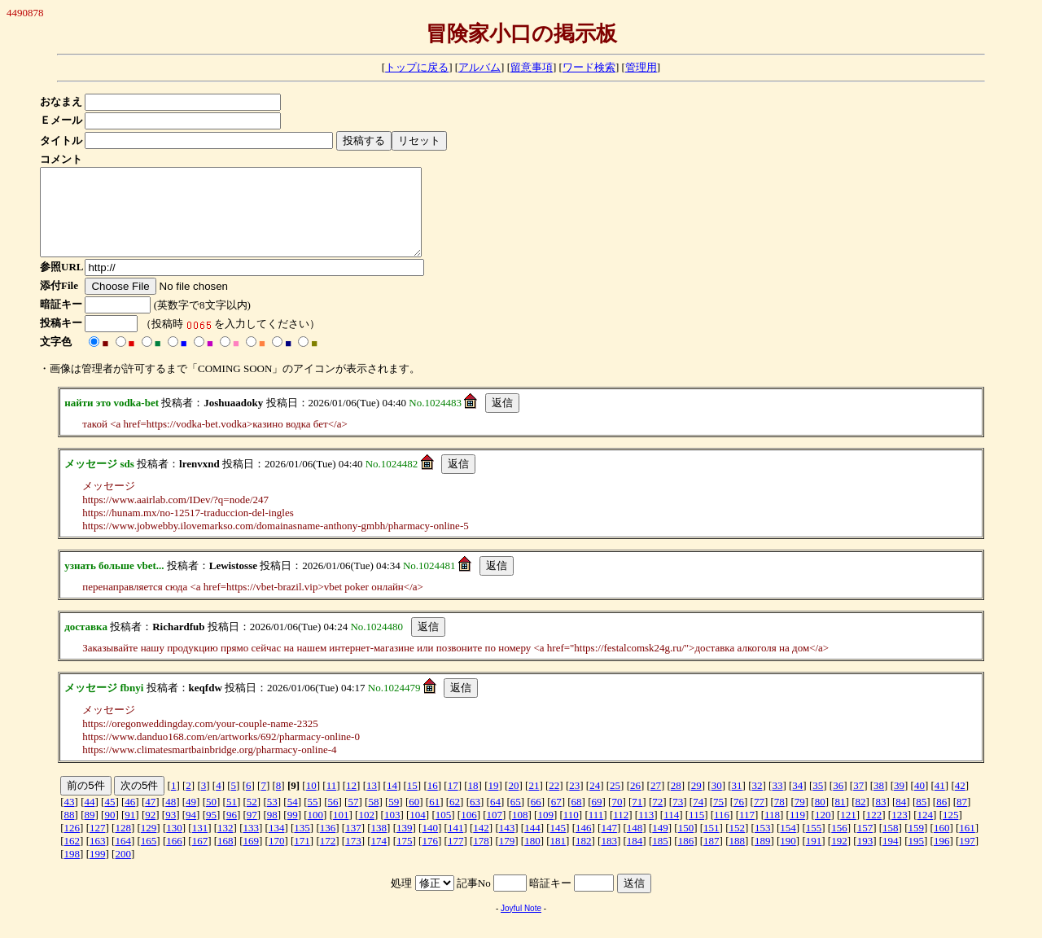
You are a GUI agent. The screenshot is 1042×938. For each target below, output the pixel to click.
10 (311, 802)
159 (916, 845)
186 (686, 858)
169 (251, 858)
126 (72, 845)
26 (635, 802)
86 (941, 819)
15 (412, 802)
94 (191, 832)
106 (469, 832)
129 (149, 845)
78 (779, 819)
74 (698, 819)
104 (417, 832)
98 (272, 832)
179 (507, 858)
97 (252, 832)
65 (515, 819)
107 (495, 832)
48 (170, 819)
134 (277, 845)
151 (711, 845)
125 (951, 832)
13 (371, 802)
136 (328, 845)
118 (772, 832)
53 (272, 819)
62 (454, 819)
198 (72, 871)
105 (444, 832)
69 (597, 819)
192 (839, 858)
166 (174, 858)
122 (874, 832)
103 (392, 832)
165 (149, 858)
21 (533, 802)
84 (900, 819)
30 (716, 802)
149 (660, 845)
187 (711, 858)
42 (960, 802)
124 (925, 832)
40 (919, 802)
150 (686, 845)
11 (331, 802)
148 (635, 845)
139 (404, 845)
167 (200, 858)
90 (109, 832)
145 (558, 845)
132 (225, 845)
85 (921, 819)
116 (721, 832)
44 (89, 819)
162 (72, 858)
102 (366, 832)
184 (635, 858)
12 (351, 802)
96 (231, 832)
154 (788, 845)
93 (170, 832)
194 (890, 858)
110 (571, 832)
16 (432, 802)
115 (696, 832)
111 (596, 832)
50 (211, 819)
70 (616, 819)
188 (737, 858)
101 (341, 832)
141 (456, 845)
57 (353, 819)
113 (646, 832)
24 (594, 802)
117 (747, 832)
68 (576, 819)
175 (404, 858)
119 (797, 832)
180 (532, 858)
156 (839, 845)
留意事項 (531, 67)
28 (676, 802)
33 (777, 802)
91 (130, 832)
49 (191, 819)
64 (495, 819)
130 (174, 845)
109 (545, 832)
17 (453, 802)
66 (536, 819)
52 (252, 819)
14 (392, 802)
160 (942, 845)
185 (660, 858)
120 (823, 832)
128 (123, 845)
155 (814, 845)
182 (584, 858)
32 (757, 802)
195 (916, 858)
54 (292, 819)
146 (584, 845)
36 (838, 802)
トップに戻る (417, 67)
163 (98, 858)
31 (737, 802)
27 (655, 802)
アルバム (479, 67)
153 (763, 845)
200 (123, 871)
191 (814, 858)
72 (657, 819)
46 (130, 819)
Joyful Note (521, 925)
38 (878, 802)
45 (109, 819)
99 (292, 832)
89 (89, 832)
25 (615, 802)
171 (302, 858)
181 (558, 858)
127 (98, 845)
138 (379, 845)
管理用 (641, 67)
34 (797, 802)
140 (430, 845)
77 (759, 819)
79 (800, 819)
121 (848, 832)
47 (150, 819)
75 (718, 819)
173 (353, 858)
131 (200, 845)
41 (940, 802)
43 (69, 819)
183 (609, 858)
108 (520, 832)
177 (456, 858)
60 (414, 819)
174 (379, 858)
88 (69, 832)
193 (865, 858)
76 (738, 819)
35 (817, 802)
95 (211, 832)
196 (942, 858)
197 (967, 858)
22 (554, 802)
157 (865, 845)
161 (967, 845)
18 (473, 802)
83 (880, 819)
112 (620, 832)
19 (493, 802)
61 (434, 819)
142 (481, 845)
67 (556, 819)
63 (475, 819)
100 (316, 832)
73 (677, 819)
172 (328, 858)
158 (890, 845)
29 (696, 802)
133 (251, 845)
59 (393, 819)
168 (225, 858)
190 (788, 858)
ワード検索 (589, 67)
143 (507, 845)
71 (637, 819)
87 (962, 819)
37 (858, 802)
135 (302, 845)
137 (353, 845)
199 (98, 871)
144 (532, 845)
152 (737, 845)
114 (671, 832)
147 (609, 845)
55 (313, 819)
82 (861, 819)
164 (123, 858)
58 (373, 819)
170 (277, 858)
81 (840, 819)
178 (481, 858)
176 (430, 858)
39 (899, 802)
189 (763, 858)
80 (820, 819)
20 (513, 802)
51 (231, 819)
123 (899, 832)
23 (574, 802)
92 (150, 832)
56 (333, 819)
